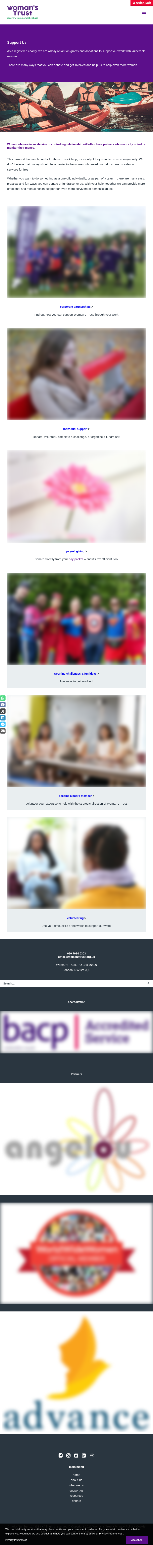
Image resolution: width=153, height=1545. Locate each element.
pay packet (76, 559)
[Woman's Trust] (22, 12)
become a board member (75, 795)
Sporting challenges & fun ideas (75, 673)
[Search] (76, 983)
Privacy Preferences (98, 1531)
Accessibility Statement (67, 1531)
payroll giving (75, 551)
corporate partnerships (75, 306)
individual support (75, 429)
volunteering (75, 918)
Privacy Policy (124, 1526)
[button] (144, 12)
